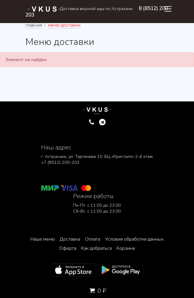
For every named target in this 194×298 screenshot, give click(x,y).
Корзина (126, 248)
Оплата (92, 239)
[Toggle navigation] (168, 8)
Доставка (70, 239)
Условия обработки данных (134, 239)
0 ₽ (97, 291)
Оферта (67, 248)
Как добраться (96, 248)
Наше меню (42, 239)
